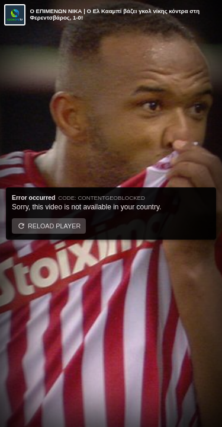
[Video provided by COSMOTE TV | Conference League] (14, 15)
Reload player (54, 226)
